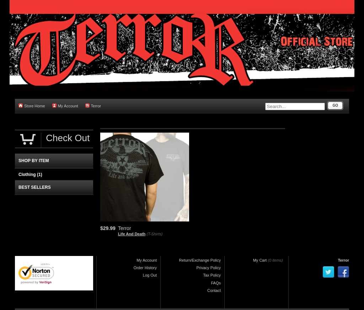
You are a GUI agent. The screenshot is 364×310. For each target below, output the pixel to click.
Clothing (30, 174)
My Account (65, 105)
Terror (93, 105)
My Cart (260, 260)
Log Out (150, 275)
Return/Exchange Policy (200, 260)
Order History (145, 268)
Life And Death (131, 234)
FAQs (216, 283)
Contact (214, 290)
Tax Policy (212, 275)
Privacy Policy (209, 268)
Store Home (31, 105)
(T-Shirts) (155, 234)
